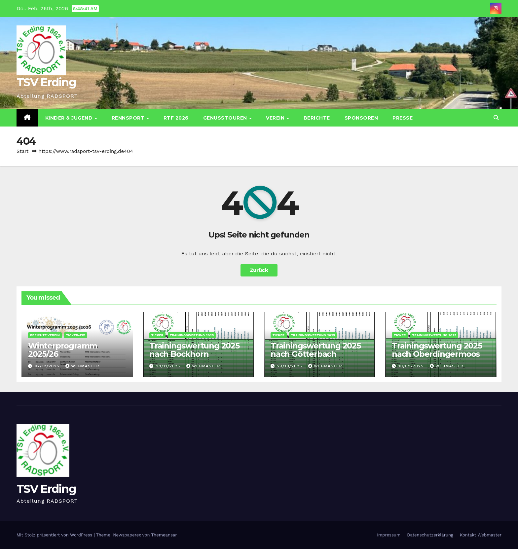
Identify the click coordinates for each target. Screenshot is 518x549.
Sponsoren (361, 118)
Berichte (317, 118)
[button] (496, 118)
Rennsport (129, 118)
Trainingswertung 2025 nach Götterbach (316, 350)
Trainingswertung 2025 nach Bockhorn (194, 350)
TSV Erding (46, 82)
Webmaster (82, 366)
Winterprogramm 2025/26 (62, 350)
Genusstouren (226, 118)
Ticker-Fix (75, 335)
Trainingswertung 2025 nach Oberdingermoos (437, 350)
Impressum (388, 534)
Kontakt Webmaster (480, 534)
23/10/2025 (290, 366)
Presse (402, 118)
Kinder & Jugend (69, 118)
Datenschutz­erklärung (430, 534)
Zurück (259, 270)
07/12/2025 (48, 366)
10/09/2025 (411, 366)
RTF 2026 (176, 118)
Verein (276, 118)
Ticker (157, 335)
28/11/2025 (169, 366)
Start (22, 151)
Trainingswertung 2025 (192, 335)
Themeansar (164, 534)
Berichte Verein (45, 335)
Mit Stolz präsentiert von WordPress (55, 534)
